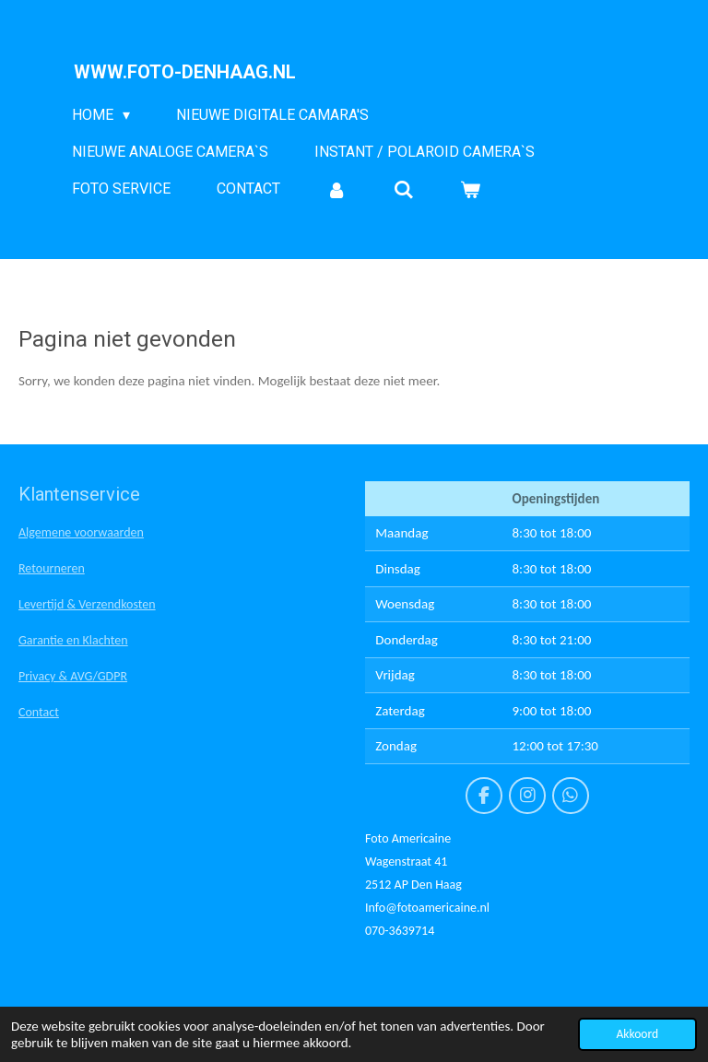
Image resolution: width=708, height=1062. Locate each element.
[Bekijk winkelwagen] (470, 189)
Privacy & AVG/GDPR (72, 676)
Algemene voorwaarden (81, 532)
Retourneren (51, 568)
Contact (38, 712)
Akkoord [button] (637, 1034)
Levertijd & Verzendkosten (87, 604)
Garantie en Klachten (73, 640)
